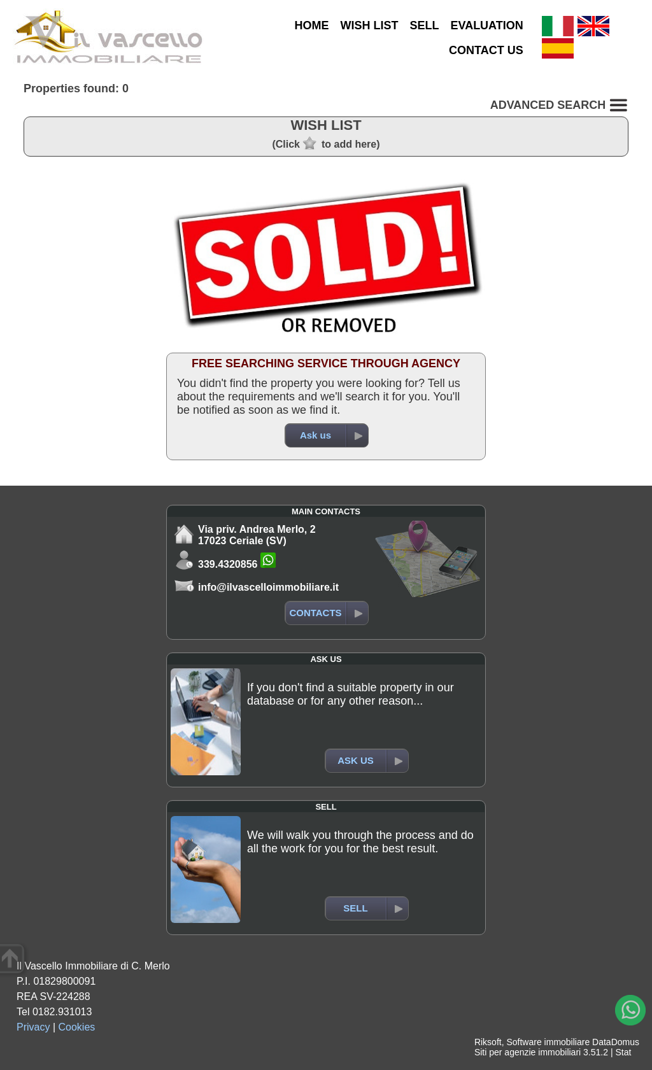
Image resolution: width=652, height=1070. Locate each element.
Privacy (33, 1027)
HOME (311, 25)
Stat (623, 1052)
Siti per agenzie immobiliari (527, 1052)
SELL (424, 25)
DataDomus (615, 1042)
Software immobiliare (548, 1042)
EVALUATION (486, 25)
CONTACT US (486, 50)
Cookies (77, 1027)
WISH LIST (369, 25)
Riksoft (488, 1042)
